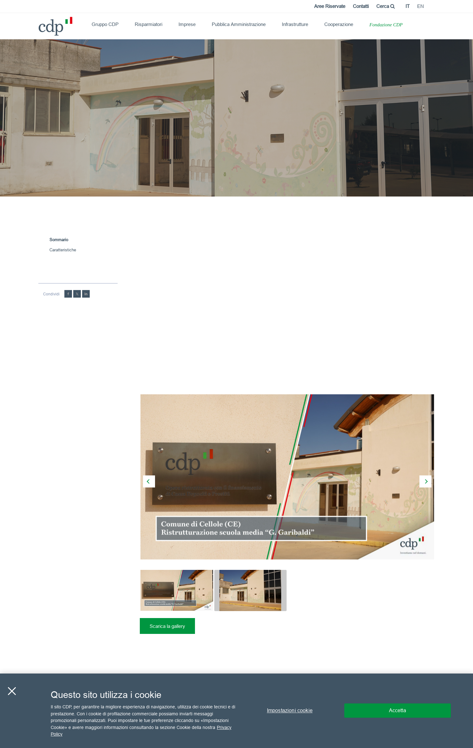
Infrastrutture (295, 24)
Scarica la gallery (167, 626)
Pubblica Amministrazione (239, 24)
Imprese (187, 24)
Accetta (397, 710)
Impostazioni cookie (290, 710)
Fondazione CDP (386, 24)
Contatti (361, 6)
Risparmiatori (148, 24)
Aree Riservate (329, 6)
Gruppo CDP (105, 24)
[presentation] (149, 481)
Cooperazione (338, 24)
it (407, 6)
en (420, 6)
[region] (236, 711)
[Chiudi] (12, 691)
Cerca (385, 6)
